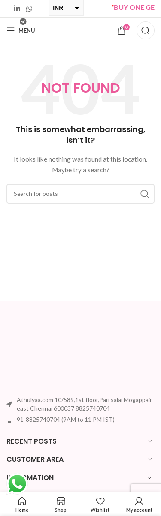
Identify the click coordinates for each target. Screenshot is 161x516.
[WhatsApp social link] (29, 8)
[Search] (145, 30)
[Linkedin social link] (17, 8)
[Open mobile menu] (20, 30)
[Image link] (38, 354)
